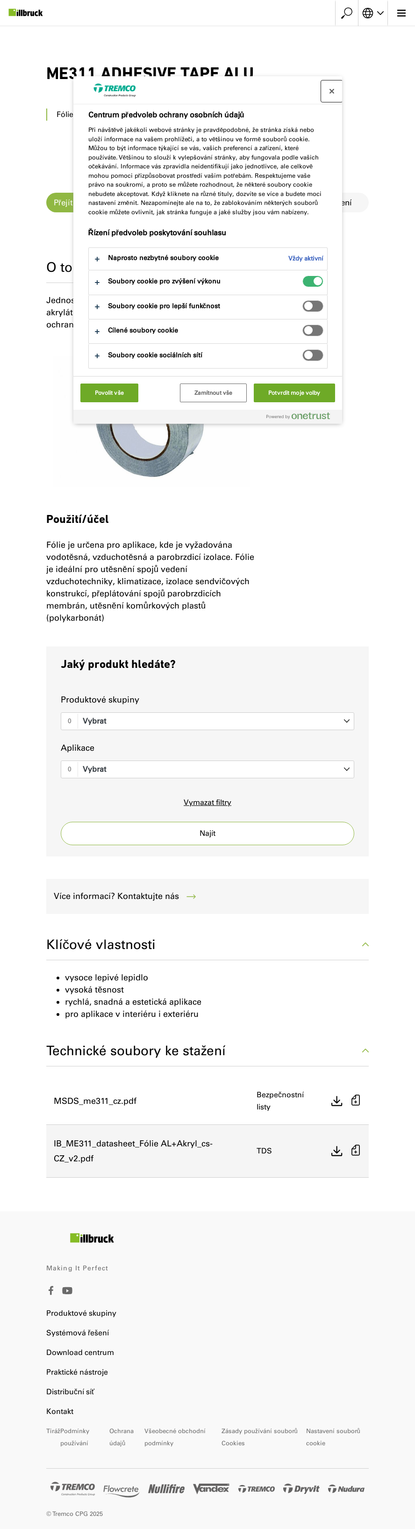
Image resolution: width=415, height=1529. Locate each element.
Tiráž (53, 1431)
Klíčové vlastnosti (207, 944)
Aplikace (77, 748)
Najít (207, 833)
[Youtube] (67, 1297)
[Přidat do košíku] (355, 1101)
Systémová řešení (77, 1332)
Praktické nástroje (77, 1372)
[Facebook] (51, 1292)
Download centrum (80, 1352)
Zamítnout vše (213, 393)
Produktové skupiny (100, 700)
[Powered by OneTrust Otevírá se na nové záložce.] (301, 418)
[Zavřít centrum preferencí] (332, 91)
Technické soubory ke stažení (207, 1050)
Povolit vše (109, 393)
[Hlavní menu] (401, 13)
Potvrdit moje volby (294, 393)
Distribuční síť (70, 1391)
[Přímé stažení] (337, 1101)
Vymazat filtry (207, 802)
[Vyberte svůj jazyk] (372, 13)
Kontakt (59, 1411)
